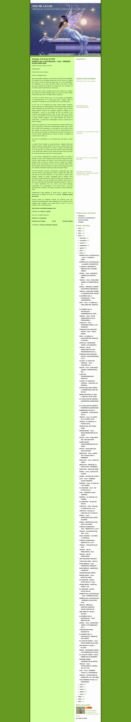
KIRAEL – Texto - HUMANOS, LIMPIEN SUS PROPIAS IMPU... (88, 275)
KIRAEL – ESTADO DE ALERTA (89, 476)
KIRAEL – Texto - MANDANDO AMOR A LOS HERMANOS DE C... (88, 625)
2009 (79, 696)
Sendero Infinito (83, 220)
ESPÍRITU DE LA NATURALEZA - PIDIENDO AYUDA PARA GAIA (89, 600)
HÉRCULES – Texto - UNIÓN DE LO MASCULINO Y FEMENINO (88, 455)
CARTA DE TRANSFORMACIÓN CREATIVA (86, 376)
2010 (79, 235)
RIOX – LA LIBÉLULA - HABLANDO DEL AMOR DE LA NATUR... (88, 338)
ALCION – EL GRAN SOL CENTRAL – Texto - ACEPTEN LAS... (87, 363)
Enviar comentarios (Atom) (48, 225)
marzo (82, 689)
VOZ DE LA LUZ (42, 6)
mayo (82, 684)
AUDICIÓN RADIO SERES (87, 573)
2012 (79, 231)
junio (81, 253)
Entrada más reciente (38, 221)
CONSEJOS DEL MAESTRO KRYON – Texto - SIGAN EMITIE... (88, 332)
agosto (82, 248)
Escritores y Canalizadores (86, 218)
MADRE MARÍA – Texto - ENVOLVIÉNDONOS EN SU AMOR (88, 433)
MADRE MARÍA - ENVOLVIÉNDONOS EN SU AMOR (88, 444)
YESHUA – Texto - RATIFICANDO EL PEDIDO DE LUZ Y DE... (88, 666)
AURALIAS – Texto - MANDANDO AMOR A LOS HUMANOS (88, 325)
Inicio (54, 221)
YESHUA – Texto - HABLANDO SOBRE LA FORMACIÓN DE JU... (89, 282)
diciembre (83, 238)
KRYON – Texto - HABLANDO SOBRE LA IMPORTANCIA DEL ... (88, 370)
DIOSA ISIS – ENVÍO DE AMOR (89, 469)
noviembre (83, 240)
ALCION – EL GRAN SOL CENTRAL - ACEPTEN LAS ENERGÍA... (88, 383)
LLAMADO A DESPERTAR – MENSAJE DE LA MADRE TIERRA (88, 269)
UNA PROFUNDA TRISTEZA (88, 558)
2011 (79, 233)
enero (82, 694)
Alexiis (90, 707)
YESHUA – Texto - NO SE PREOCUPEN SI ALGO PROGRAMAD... (87, 318)
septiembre (83, 245)
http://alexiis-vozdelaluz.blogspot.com (44, 208)
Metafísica (81, 216)
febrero (82, 691)
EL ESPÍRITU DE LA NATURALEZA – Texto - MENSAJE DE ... (87, 618)
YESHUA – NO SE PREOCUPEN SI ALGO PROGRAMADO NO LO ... (88, 350)
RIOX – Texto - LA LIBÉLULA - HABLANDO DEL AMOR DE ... (88, 305)
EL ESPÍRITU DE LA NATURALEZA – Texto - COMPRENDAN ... (87, 298)
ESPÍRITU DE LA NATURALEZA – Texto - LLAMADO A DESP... (89, 257)
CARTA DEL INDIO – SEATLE (88, 561)
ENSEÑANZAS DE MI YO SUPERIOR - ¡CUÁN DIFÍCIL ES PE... (88, 412)
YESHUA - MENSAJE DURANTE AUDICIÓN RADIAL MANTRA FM (86, 607)
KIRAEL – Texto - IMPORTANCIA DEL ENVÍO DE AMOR (88, 517)
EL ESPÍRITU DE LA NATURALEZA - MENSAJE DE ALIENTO (88, 636)
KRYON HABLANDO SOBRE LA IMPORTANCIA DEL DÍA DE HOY (88, 390)
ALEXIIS (80, 222)
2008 (79, 699)
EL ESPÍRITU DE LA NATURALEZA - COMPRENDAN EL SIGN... (88, 311)
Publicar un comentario (39, 218)
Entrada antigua (68, 221)
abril (81, 687)
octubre (82, 243)
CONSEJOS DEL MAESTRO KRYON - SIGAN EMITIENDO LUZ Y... (89, 356)
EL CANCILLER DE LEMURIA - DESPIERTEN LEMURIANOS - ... (89, 401)
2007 (79, 701)
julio (81, 250)
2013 (79, 228)
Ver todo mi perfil (81, 718)
